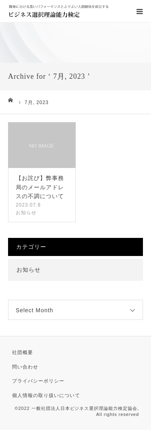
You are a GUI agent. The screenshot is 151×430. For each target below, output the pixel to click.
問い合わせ (25, 367)
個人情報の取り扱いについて (46, 395)
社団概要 (22, 352)
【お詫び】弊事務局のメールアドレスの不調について (40, 187)
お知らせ (26, 212)
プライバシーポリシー (38, 381)
